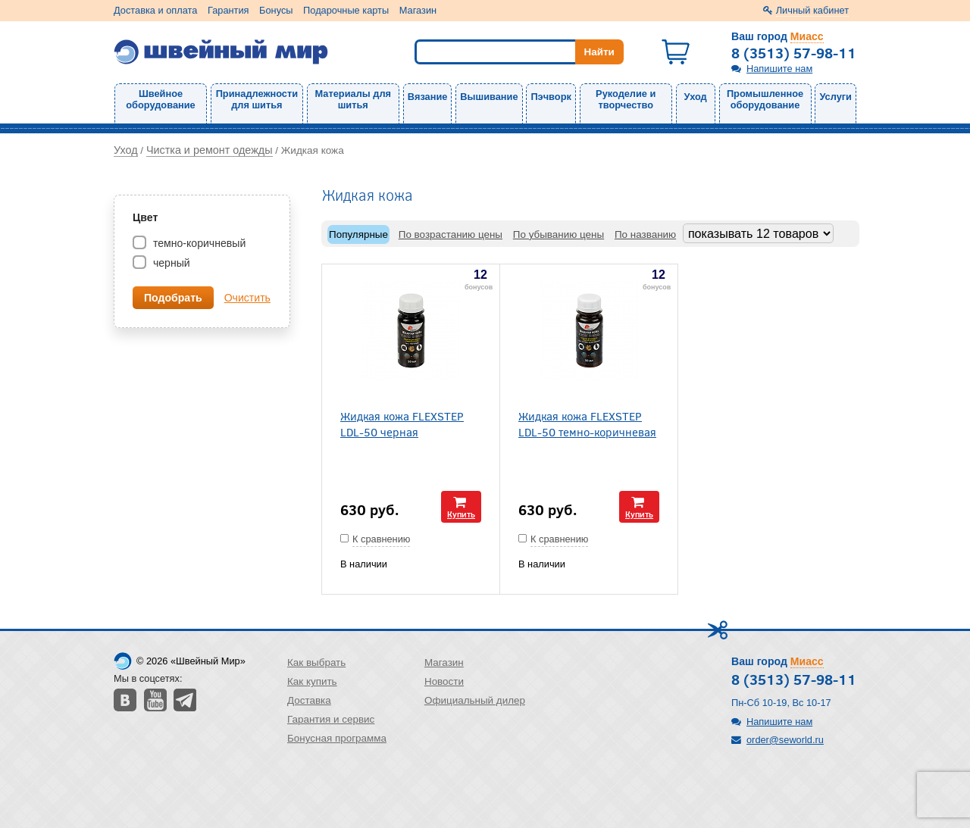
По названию (645, 234)
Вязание (428, 96)
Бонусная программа (336, 738)
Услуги (835, 96)
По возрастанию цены (450, 234)
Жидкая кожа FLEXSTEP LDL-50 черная (402, 423)
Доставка (309, 700)
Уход (695, 96)
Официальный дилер (474, 700)
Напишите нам (779, 68)
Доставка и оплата (155, 10)
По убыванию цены (558, 234)
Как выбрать (316, 662)
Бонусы (276, 10)
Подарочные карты (346, 10)
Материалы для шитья (353, 99)
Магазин (417, 10)
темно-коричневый (198, 243)
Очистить (247, 298)
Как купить (312, 681)
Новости (444, 681)
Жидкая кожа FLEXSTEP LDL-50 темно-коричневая (587, 423)
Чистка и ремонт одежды (209, 150)
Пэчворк (550, 96)
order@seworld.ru (785, 739)
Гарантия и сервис (330, 719)
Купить (461, 514)
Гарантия (228, 10)
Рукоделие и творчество (626, 99)
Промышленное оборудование (765, 99)
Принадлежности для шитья (257, 99)
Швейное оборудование (160, 99)
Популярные (358, 234)
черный (170, 263)
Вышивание (489, 96)
